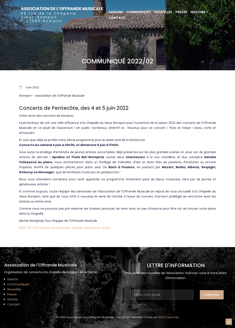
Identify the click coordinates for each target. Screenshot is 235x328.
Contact (117, 18)
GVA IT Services (168, 317)
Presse (181, 12)
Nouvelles (163, 12)
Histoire (199, 12)
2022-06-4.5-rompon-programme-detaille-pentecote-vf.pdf (64, 228)
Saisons (116, 12)
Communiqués (139, 12)
